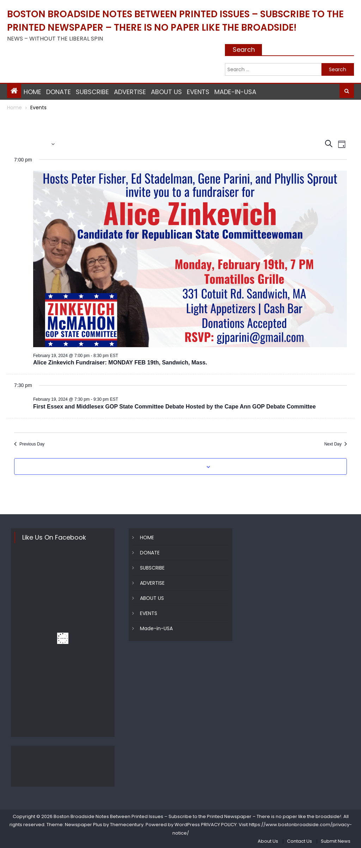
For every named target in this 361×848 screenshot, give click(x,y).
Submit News (335, 841)
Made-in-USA (235, 91)
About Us (268, 841)
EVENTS (198, 91)
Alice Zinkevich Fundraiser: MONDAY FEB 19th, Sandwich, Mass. (120, 362)
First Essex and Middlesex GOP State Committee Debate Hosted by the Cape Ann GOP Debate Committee (174, 407)
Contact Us (299, 841)
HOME (32, 91)
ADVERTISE (130, 91)
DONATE (58, 91)
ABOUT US (166, 91)
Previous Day (29, 444)
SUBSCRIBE (92, 91)
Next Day (335, 444)
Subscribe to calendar (176, 467)
